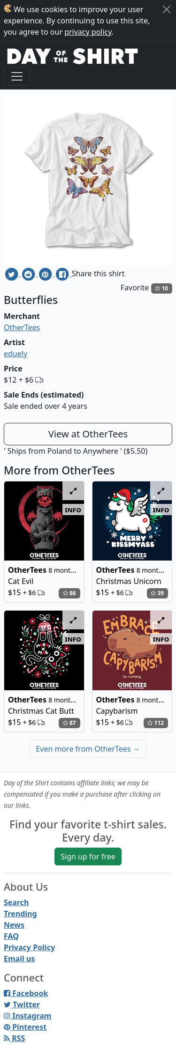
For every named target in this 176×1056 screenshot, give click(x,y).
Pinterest (25, 1027)
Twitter (22, 1004)
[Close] (166, 9)
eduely (15, 353)
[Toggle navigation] (17, 76)
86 (69, 593)
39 (157, 593)
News (14, 925)
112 (155, 723)
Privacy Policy (29, 947)
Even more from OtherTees (88, 749)
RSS (14, 1038)
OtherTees (22, 327)
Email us (19, 958)
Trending (20, 913)
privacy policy (88, 32)
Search (16, 902)
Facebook (26, 993)
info (73, 509)
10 (161, 288)
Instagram (27, 1016)
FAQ (11, 936)
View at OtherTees (88, 434)
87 (69, 723)
